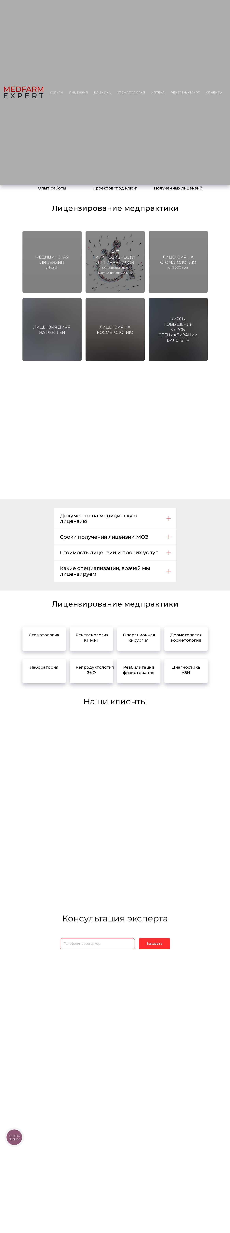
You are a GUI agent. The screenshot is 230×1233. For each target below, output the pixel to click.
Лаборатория (44, 667)
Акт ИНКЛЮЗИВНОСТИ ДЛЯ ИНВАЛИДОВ (115, 257)
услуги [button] (56, 92)
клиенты (214, 92)
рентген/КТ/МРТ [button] (185, 92)
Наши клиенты (115, 701)
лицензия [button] (78, 92)
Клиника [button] (102, 92)
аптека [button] (158, 92)
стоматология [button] (131, 92)
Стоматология (44, 635)
